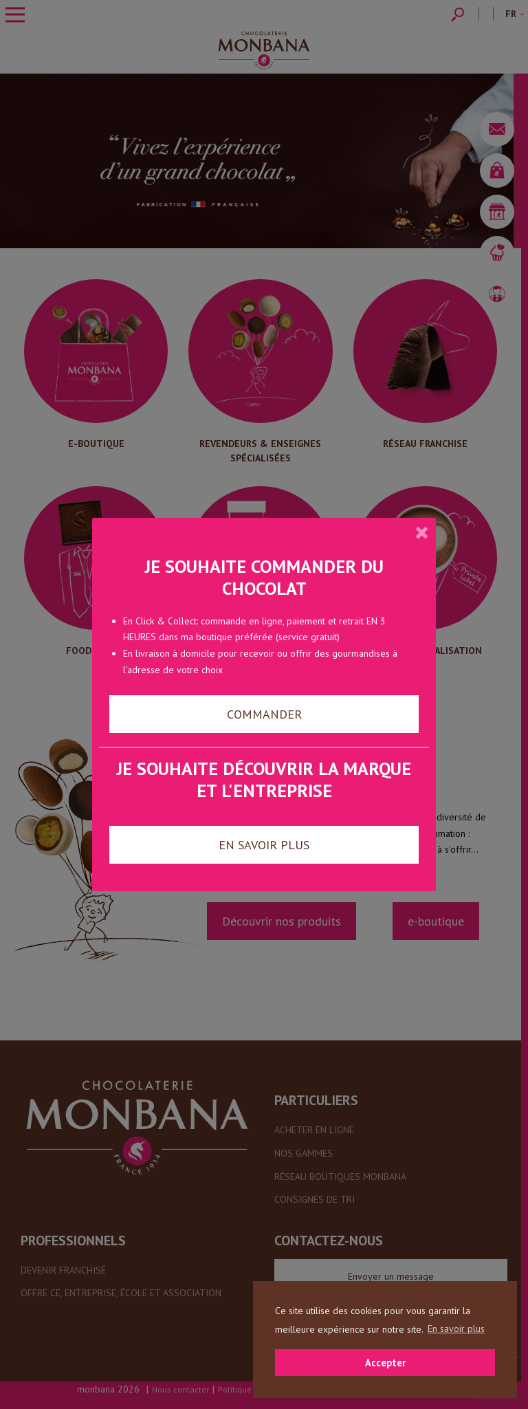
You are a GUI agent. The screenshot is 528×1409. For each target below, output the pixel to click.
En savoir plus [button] (456, 1328)
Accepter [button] (385, 1362)
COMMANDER (264, 714)
